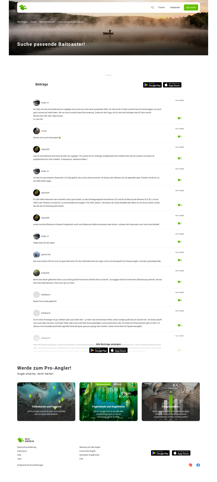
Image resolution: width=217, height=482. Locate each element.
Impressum (22, 451)
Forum (161, 7)
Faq (81, 459)
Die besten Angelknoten (89, 455)
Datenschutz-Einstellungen (30, 465)
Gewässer (175, 7)
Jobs (19, 459)
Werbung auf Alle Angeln (89, 447)
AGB (19, 455)
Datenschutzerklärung (26, 447)
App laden (191, 7)
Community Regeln (87, 451)
